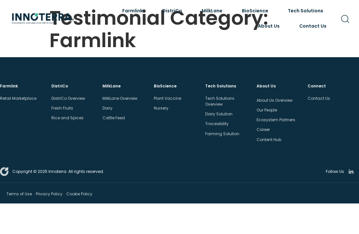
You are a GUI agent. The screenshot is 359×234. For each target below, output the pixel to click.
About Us (270, 26)
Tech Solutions (307, 10)
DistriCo (173, 10)
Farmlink (134, 10)
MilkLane (214, 10)
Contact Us (312, 26)
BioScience (257, 10)
